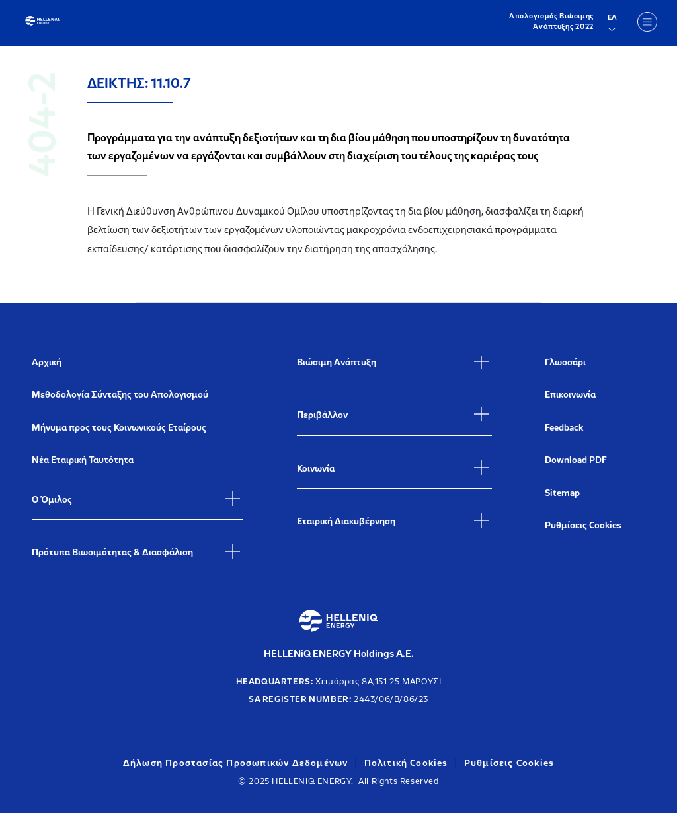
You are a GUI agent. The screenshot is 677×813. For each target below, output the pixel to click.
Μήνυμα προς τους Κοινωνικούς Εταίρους (119, 427)
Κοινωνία (316, 468)
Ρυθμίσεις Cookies (583, 525)
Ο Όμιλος (52, 499)
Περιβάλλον (322, 415)
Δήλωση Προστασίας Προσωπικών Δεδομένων (235, 763)
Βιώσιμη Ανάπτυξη (336, 362)
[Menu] (647, 22)
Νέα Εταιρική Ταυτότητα (83, 460)
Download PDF (576, 460)
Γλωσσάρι (565, 362)
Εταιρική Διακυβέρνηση (346, 521)
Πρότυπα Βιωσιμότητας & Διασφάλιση (112, 552)
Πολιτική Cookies (406, 763)
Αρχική (46, 362)
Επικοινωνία (570, 394)
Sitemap (562, 493)
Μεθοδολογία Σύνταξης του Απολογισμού (120, 394)
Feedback (564, 427)
